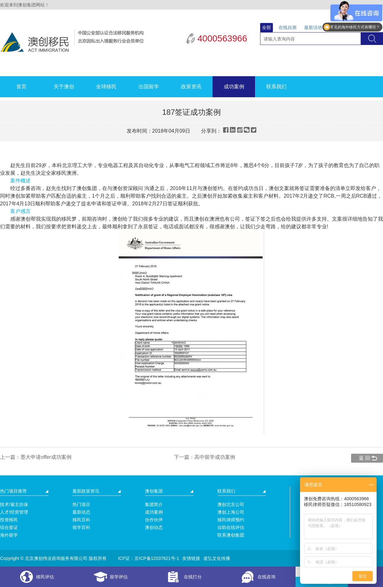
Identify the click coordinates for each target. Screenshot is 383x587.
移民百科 (81, 519)
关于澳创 (64, 86)
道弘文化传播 (216, 558)
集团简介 (154, 504)
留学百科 (81, 527)
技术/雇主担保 (14, 504)
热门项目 (81, 504)
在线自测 (288, 27)
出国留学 (149, 86)
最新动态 (81, 512)
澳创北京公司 (230, 504)
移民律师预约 (230, 519)
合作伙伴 (154, 519)
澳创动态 (154, 527)
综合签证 (9, 527)
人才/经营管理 (14, 512)
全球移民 (106, 86)
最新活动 (313, 27)
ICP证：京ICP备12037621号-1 (148, 558)
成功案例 (234, 86)
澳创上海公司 (230, 512)
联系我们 (276, 86)
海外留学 (9, 535)
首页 (21, 86)
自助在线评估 (230, 527)
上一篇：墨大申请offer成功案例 (35, 457)
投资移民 (9, 519)
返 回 (364, 458)
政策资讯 (191, 86)
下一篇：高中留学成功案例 (204, 457)
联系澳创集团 (230, 535)
